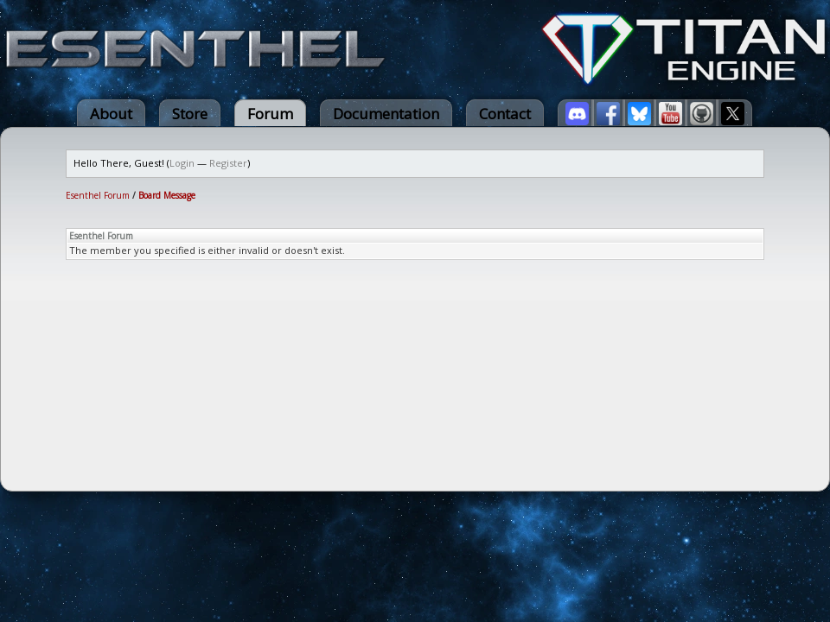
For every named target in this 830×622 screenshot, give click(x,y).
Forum (270, 114)
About (111, 114)
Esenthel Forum (98, 195)
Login (182, 162)
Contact (505, 114)
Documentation (386, 114)
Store (190, 114)
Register (228, 162)
